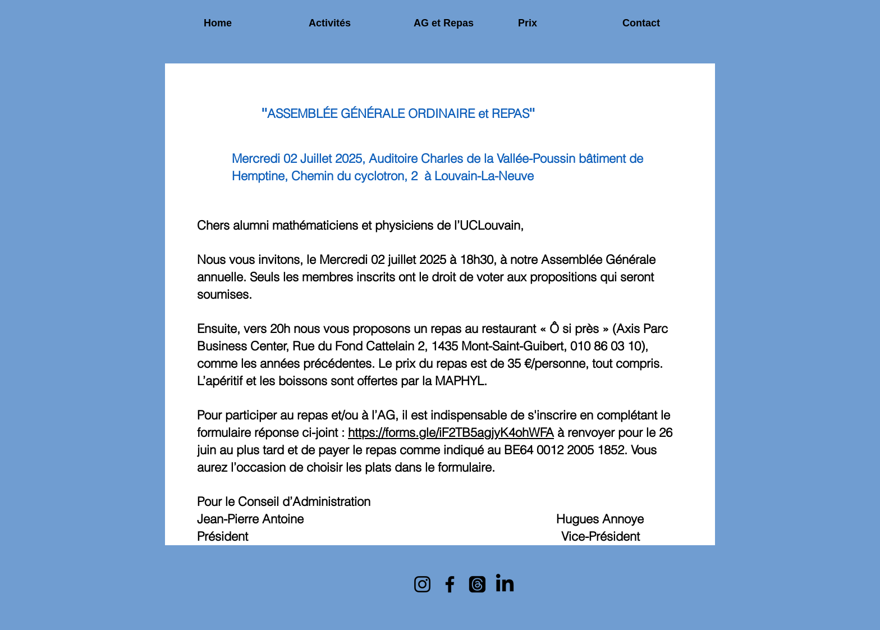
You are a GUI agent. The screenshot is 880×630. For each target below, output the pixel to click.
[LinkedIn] (505, 584)
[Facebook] (450, 584)
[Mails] (477, 584)
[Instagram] (422, 584)
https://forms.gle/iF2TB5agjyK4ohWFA (451, 432)
